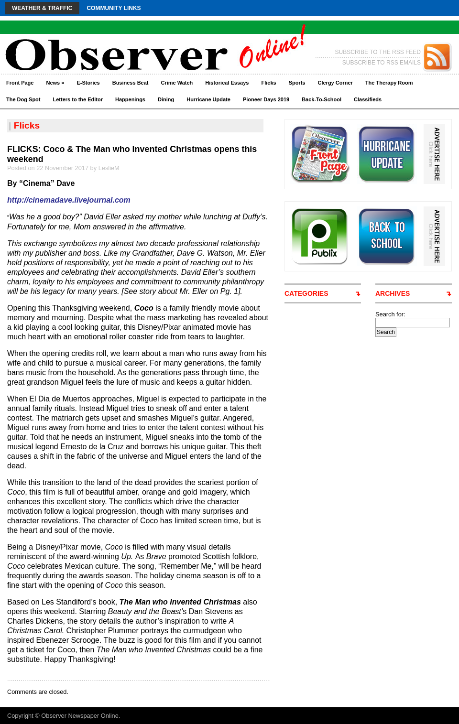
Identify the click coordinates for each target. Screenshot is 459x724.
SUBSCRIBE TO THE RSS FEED (378, 52)
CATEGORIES (306, 293)
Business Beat (130, 83)
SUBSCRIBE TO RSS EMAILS (381, 62)
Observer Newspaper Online (79, 715)
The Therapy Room (389, 83)
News (55, 83)
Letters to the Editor (78, 99)
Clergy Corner (334, 83)
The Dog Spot (23, 99)
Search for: (390, 314)
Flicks (268, 83)
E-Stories (87, 83)
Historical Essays (227, 83)
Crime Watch (177, 83)
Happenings (130, 99)
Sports (297, 83)
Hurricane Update (208, 99)
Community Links (114, 8)
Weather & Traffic (42, 8)
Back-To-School (321, 99)
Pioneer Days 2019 (266, 99)
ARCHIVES (392, 293)
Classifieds (368, 99)
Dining (166, 99)
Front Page (19, 83)
